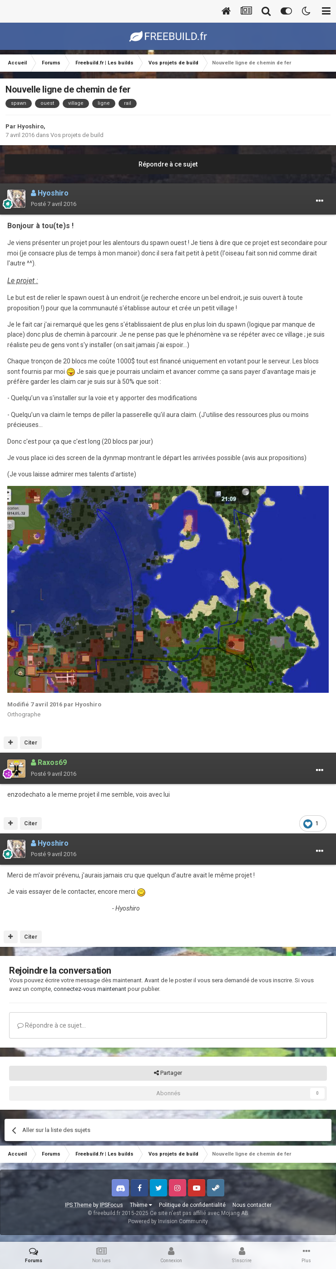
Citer (30, 743)
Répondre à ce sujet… (51, 1025)
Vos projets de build (77, 135)
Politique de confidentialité (192, 1205)
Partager (168, 1073)
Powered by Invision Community (168, 1221)
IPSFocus (111, 1205)
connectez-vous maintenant (90, 988)
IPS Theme (78, 1205)
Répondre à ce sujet (168, 164)
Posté (53, 204)
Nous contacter (252, 1205)
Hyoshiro (30, 126)
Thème (141, 1205)
